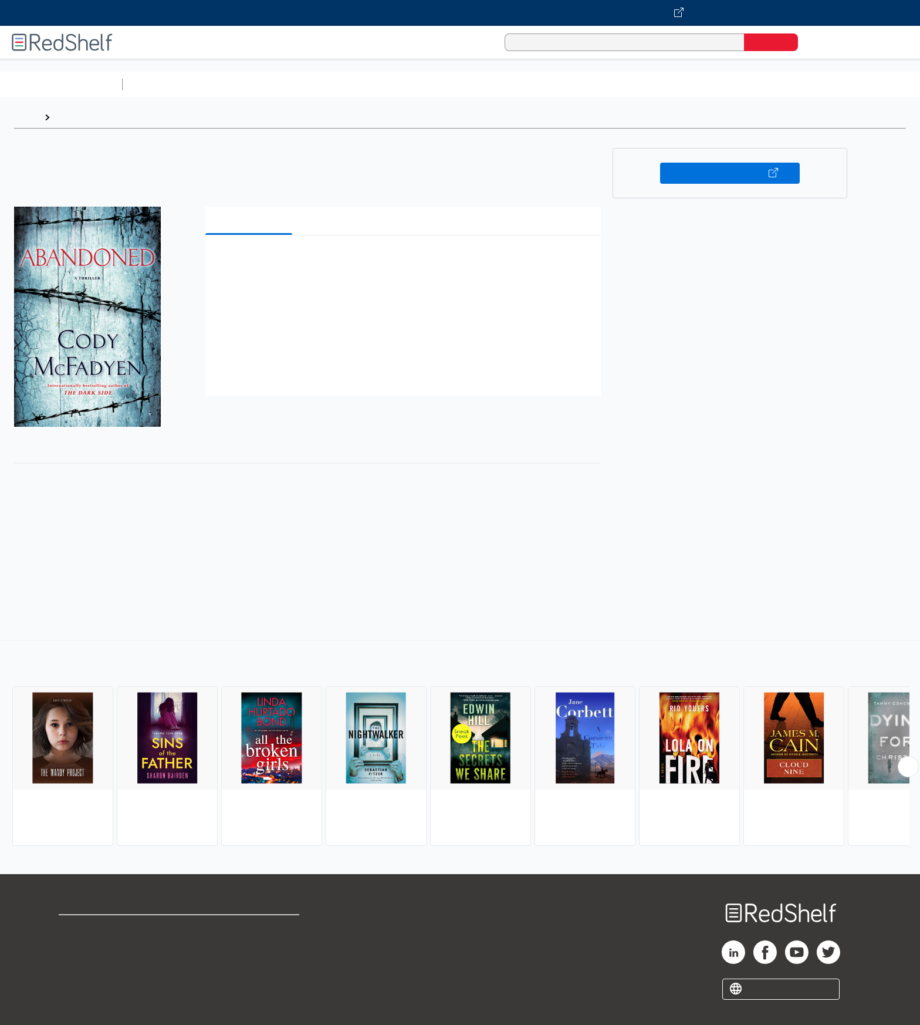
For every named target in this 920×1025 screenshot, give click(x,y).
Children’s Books (779, 84)
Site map (78, 985)
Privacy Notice (91, 966)
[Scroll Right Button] (908, 766)
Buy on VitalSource (730, 173)
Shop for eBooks (96, 929)
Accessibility (247, 966)
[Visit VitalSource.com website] (460, 13)
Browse (72, 117)
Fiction (663, 84)
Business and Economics (455, 84)
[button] (405, 262)
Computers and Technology (335, 84)
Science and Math (230, 84)
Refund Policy (249, 947)
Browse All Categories (61, 84)
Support (76, 947)
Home (26, 117)
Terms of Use (250, 929)
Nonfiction (711, 84)
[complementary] (460, 744)
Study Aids (158, 84)
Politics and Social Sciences (578, 84)
